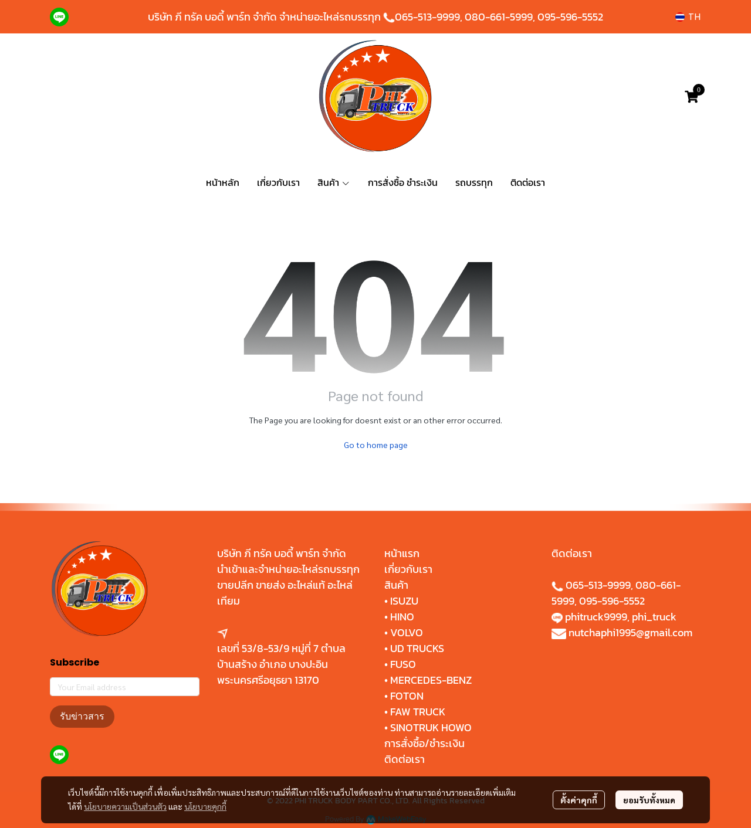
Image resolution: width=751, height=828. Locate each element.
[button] (688, 16)
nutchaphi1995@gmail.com (630, 632)
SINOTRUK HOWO (431, 727)
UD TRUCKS (417, 648)
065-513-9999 (427, 17)
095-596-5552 (570, 17)
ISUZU (404, 601)
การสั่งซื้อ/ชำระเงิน (424, 743)
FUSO (403, 664)
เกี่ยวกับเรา (408, 569)
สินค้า (396, 585)
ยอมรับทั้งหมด (649, 800)
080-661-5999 (499, 17)
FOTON (406, 696)
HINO (402, 617)
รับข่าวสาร (82, 716)
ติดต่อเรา (404, 759)
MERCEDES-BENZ (431, 680)
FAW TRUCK (417, 712)
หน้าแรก (402, 553)
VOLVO (406, 632)
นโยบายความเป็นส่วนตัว (125, 806)
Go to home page (376, 444)
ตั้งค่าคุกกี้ (578, 800)
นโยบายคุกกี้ (205, 806)
